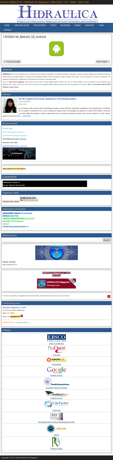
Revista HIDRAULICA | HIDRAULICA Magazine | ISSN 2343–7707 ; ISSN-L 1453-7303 (45, 2)
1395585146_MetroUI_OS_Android (24, 37)
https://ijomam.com (10, 265)
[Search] (106, 239)
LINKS (101, 25)
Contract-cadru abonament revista (14, 226)
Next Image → (103, 61)
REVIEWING (65, 25)
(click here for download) (60, 296)
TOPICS (53, 25)
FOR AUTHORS (39, 25)
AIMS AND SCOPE (21, 25)
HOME (7, 25)
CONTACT (7, 30)
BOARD (78, 25)
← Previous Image (12, 61)
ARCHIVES (89, 25)
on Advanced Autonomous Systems (15, 135)
